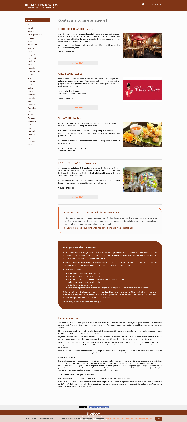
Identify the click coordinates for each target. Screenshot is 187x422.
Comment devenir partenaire (99, 407)
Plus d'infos (79, 63)
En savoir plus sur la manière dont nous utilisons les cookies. (130, 419)
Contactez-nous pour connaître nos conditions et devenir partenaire (100, 227)
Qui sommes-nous (154, 4)
